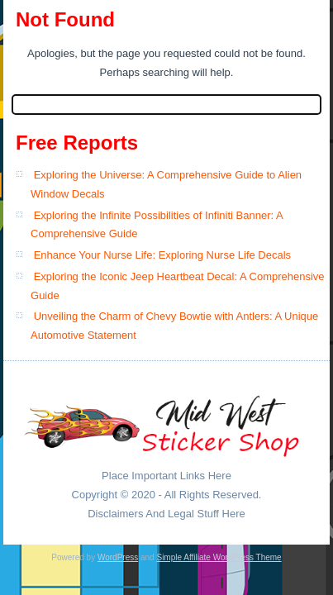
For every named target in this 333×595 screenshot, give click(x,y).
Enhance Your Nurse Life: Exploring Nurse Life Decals (162, 255)
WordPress (118, 557)
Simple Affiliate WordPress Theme (218, 557)
